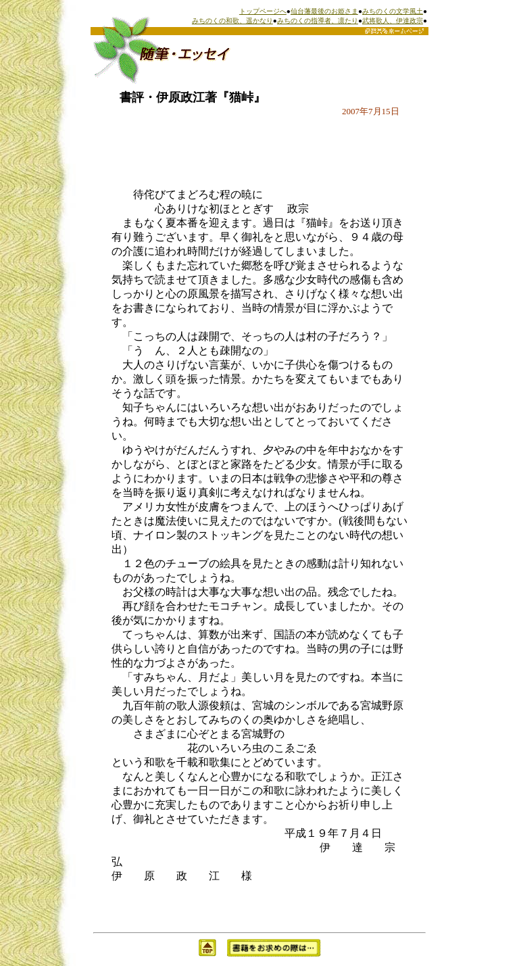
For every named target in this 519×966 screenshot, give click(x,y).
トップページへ (263, 11)
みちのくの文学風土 (392, 11)
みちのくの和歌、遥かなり (232, 20)
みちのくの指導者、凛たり (317, 20)
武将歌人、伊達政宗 (392, 20)
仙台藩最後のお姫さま (324, 11)
